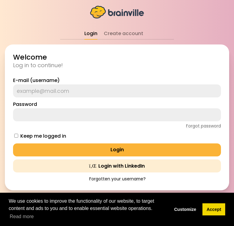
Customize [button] (185, 209)
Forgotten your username (116, 179)
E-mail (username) (36, 80)
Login (90, 33)
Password (25, 104)
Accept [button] (214, 209)
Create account (123, 33)
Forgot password (203, 126)
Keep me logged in (43, 136)
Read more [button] (22, 216)
